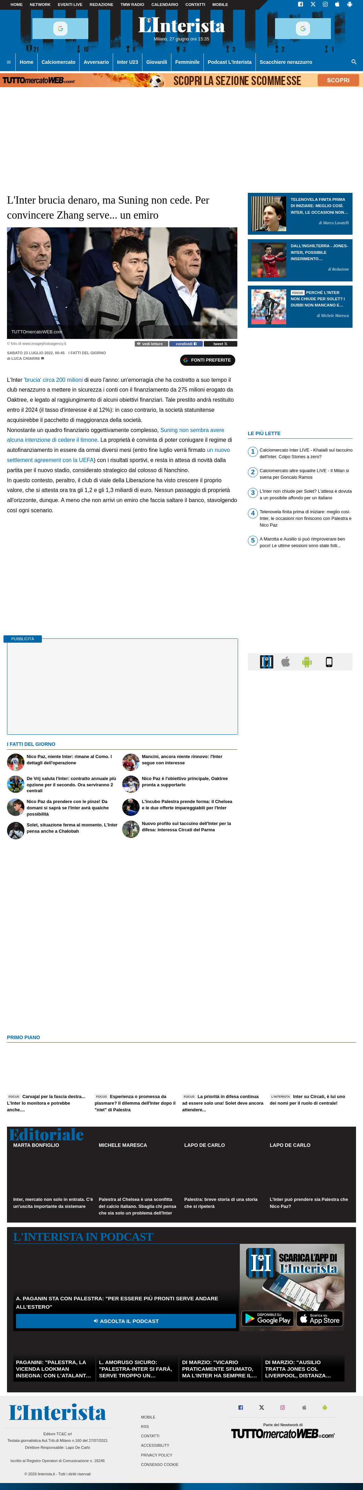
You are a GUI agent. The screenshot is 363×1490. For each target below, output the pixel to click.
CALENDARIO (164, 4)
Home (16, 4)
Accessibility (155, 1446)
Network (40, 4)
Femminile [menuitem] (187, 62)
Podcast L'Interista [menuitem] (229, 62)
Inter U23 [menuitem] (127, 62)
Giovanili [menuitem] (156, 62)
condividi (186, 344)
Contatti (150, 1436)
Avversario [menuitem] (96, 62)
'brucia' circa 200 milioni (53, 380)
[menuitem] (8, 62)
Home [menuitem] (27, 62)
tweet (221, 344)
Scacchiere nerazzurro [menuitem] (286, 62)
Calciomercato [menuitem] (58, 62)
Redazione (101, 4)
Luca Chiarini (26, 358)
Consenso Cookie (160, 1464)
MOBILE (220, 4)
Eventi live (70, 4)
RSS (145, 1427)
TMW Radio (132, 4)
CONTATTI (195, 4)
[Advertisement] (300, 946)
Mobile (148, 1417)
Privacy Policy (156, 1455)
